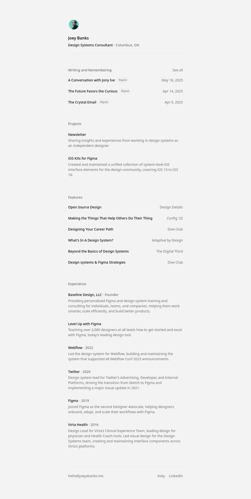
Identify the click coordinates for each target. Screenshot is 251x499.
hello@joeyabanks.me (85, 475)
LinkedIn (176, 475)
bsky (161, 475)
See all (178, 70)
